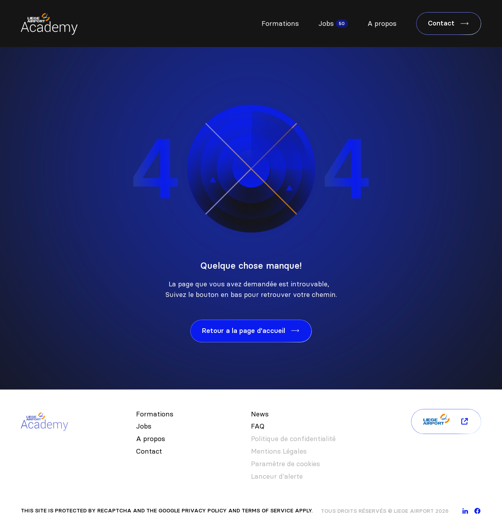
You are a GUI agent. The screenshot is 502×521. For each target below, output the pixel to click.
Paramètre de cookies (285, 463)
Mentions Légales (279, 451)
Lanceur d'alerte (277, 476)
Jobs (326, 23)
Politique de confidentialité (293, 438)
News (260, 414)
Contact (149, 451)
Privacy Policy (204, 510)
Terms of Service (267, 510)
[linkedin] (465, 511)
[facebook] (477, 511)
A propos (382, 23)
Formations (280, 23)
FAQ (257, 426)
